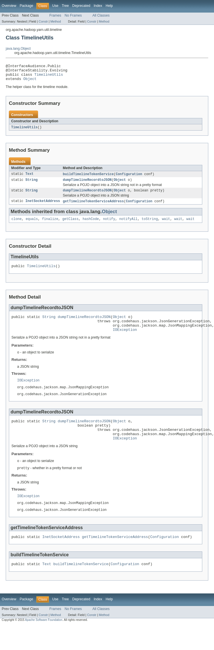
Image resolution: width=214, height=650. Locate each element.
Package (26, 6)
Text (29, 178)
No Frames (73, 15)
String (31, 184)
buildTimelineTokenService (88, 178)
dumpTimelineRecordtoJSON (87, 184)
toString (150, 225)
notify (109, 225)
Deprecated (81, 6)
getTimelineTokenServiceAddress (93, 206)
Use (55, 6)
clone (16, 225)
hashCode (91, 225)
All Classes (101, 15)
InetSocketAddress (42, 206)
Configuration (129, 178)
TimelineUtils (48, 76)
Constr (43, 21)
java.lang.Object (18, 49)
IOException (125, 339)
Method (55, 21)
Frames (55, 15)
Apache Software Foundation (43, 640)
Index (98, 6)
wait (166, 225)
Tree (65, 6)
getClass (70, 225)
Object (30, 82)
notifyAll (128, 225)
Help (109, 6)
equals (32, 225)
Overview (9, 6)
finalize (50, 225)
